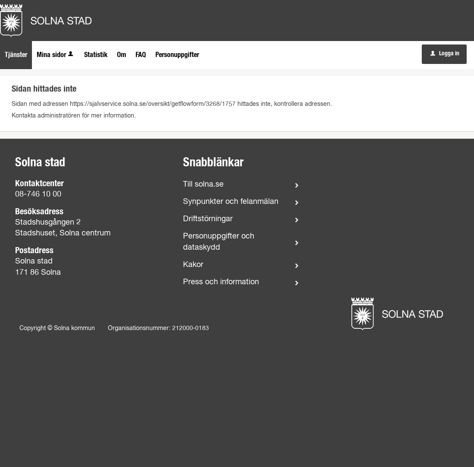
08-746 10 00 (38, 194)
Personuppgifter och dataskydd (218, 241)
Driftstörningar (208, 219)
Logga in (444, 54)
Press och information (221, 282)
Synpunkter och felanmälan (230, 202)
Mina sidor (56, 54)
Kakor (193, 265)
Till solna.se (203, 184)
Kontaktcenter (39, 183)
